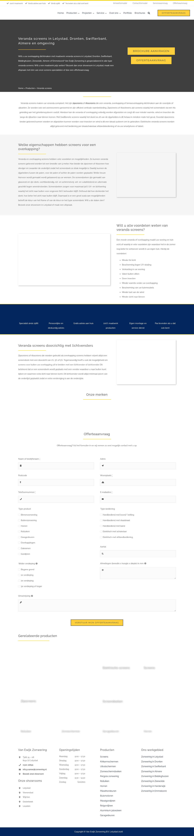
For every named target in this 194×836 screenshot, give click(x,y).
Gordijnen (25, 554)
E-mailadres (106, 492)
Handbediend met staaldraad (116, 520)
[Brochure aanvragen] (151, 51)
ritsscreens (90, 103)
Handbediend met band (114, 526)
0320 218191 (28, 765)
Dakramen (26, 548)
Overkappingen (28, 542)
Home (20, 88)
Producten (30, 88)
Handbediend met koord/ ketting (118, 515)
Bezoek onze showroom (33, 774)
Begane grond (27, 569)
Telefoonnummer (27, 492)
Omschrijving (24, 596)
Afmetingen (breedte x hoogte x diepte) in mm (122, 563)
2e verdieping (27, 580)
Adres (102, 459)
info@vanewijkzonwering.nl (35, 769)
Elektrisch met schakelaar (115, 531)
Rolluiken (25, 531)
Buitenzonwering (29, 520)
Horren (24, 526)
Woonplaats (106, 475)
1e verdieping (27, 575)
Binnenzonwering (29, 515)
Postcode (22, 475)
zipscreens (78, 103)
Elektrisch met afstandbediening (118, 537)
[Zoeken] (148, 13)
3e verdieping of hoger (31, 586)
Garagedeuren (27, 537)
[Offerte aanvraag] (151, 60)
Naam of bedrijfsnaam (29, 459)
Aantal (103, 547)
